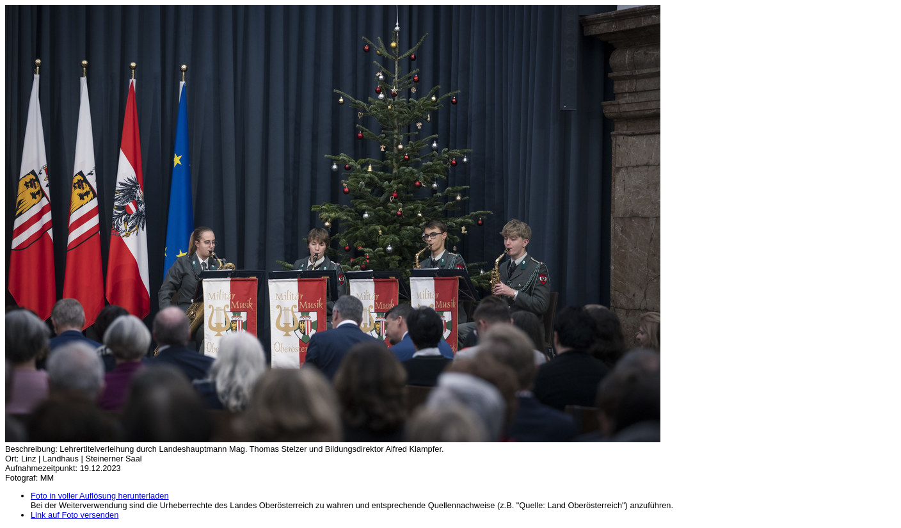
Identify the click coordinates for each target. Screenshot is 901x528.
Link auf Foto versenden (74, 515)
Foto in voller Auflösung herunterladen (100, 495)
